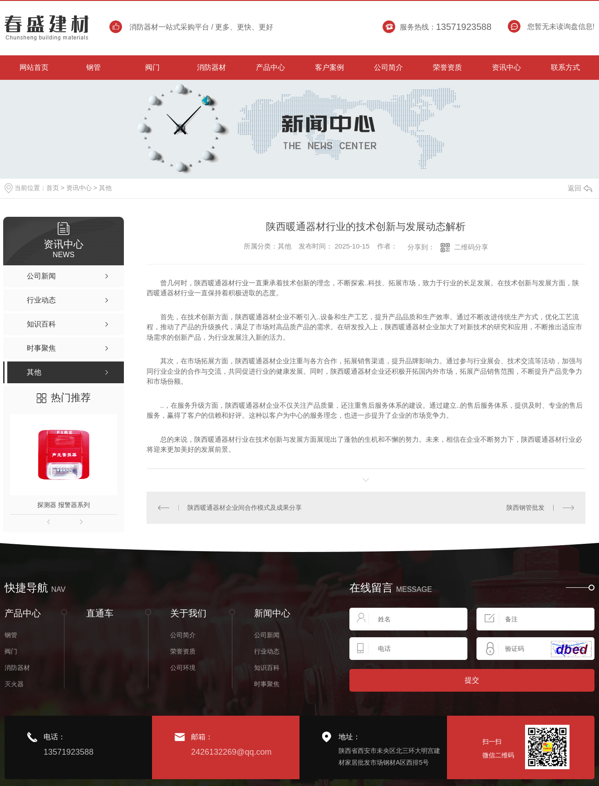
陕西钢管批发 (525, 507)
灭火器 (14, 683)
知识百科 (267, 667)
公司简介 (183, 634)
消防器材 (17, 667)
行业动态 (267, 650)
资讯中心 (79, 187)
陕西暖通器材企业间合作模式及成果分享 (244, 507)
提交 (472, 679)
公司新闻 (267, 634)
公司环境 (183, 667)
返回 (580, 188)
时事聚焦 (267, 683)
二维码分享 (471, 247)
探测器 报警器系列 (63, 504)
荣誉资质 (183, 650)
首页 (52, 187)
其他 (105, 187)
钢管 (11, 634)
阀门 (11, 650)
